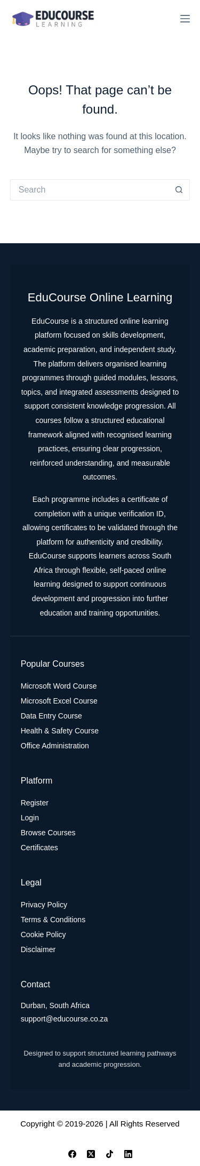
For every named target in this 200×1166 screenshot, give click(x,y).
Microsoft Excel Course (59, 701)
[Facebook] (72, 1154)
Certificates (39, 847)
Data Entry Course (51, 716)
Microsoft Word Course (59, 686)
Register (35, 802)
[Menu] (185, 18)
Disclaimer (38, 949)
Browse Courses (48, 832)
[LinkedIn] (128, 1154)
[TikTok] (110, 1154)
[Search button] (179, 190)
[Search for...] (89, 190)
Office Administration (55, 745)
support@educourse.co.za (64, 1019)
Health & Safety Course (60, 730)
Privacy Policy (44, 904)
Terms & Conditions (53, 919)
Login (30, 817)
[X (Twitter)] (91, 1154)
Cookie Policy (43, 934)
